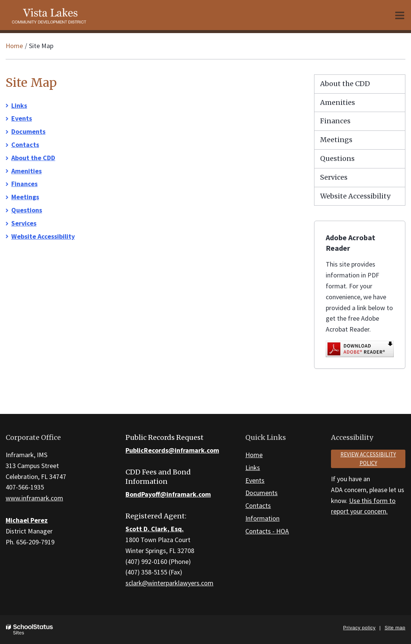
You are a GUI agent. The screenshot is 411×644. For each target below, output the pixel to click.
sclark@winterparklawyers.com (169, 583)
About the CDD (33, 157)
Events (21, 118)
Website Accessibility (43, 236)
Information (262, 518)
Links (19, 105)
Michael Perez (27, 520)
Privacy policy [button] (359, 627)
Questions (26, 210)
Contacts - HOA (267, 531)
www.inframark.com (34, 498)
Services (23, 223)
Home (14, 45)
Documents (28, 131)
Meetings (25, 196)
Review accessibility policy (368, 459)
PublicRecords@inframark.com (172, 450)
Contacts (25, 144)
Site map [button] (395, 627)
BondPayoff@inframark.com (168, 494)
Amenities (26, 171)
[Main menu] (399, 15)
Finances (24, 183)
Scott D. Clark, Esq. (154, 528)
